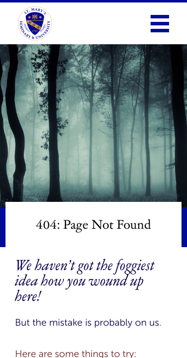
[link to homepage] (35, 23)
